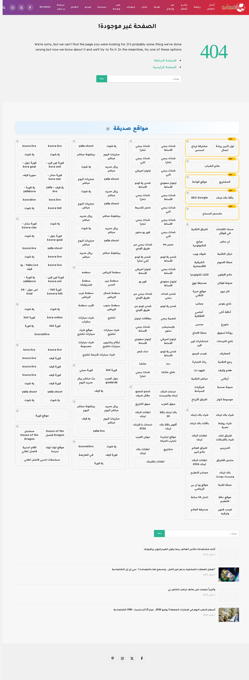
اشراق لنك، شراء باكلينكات (222, 437)
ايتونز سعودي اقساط (165, 184)
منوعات (128, 7)
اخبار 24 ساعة (197, 497)
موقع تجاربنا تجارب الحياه (166, 438)
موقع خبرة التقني (196, 293)
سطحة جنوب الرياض (109, 307)
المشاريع (222, 181)
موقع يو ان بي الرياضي (197, 486)
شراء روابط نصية (222, 425)
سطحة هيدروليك (83, 282)
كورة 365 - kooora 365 (52, 291)
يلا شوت (109, 146)
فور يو (140, 281)
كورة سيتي (83, 370)
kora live (52, 199)
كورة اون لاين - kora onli (52, 164)
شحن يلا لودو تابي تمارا (140, 258)
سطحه (83, 272)
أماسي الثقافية (197, 314)
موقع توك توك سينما (52, 449)
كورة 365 (108, 370)
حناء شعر (140, 351)
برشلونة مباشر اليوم (83, 408)
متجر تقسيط (140, 207)
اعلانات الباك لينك (196, 437)
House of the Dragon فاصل (52, 433)
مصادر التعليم (197, 472)
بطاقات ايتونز (140, 318)
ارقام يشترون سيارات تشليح (109, 344)
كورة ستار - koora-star (26, 225)
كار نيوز (222, 291)
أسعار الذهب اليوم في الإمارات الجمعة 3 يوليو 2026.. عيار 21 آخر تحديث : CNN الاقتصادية (162, 610)
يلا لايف (96, 390)
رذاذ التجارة (197, 362)
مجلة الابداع (197, 332)
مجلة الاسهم (222, 262)
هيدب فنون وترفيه (222, 511)
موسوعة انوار (222, 399)
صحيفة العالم (197, 509)
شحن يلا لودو (166, 306)
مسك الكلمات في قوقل (222, 231)
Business (42, 7)
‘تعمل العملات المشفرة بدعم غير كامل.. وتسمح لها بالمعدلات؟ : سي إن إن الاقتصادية (161, 569)
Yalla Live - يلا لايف (27, 267)
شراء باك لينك (222, 415)
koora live (52, 146)
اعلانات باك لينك (140, 451)
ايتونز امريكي (140, 170)
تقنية (154, 7)
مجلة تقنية (222, 484)
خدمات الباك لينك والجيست (165, 393)
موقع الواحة (196, 181)
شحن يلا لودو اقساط (140, 184)
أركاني (222, 378)
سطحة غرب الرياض (83, 295)
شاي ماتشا (165, 372)
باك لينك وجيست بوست (222, 474)
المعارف (222, 353)
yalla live (96, 431)
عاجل (142, 7)
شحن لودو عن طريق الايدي (140, 308)
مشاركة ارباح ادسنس (197, 148)
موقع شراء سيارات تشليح (83, 332)
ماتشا (140, 363)
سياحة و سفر (58, 7)
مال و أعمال (181, 7)
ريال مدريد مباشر (108, 168)
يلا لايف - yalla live (52, 189)
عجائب (197, 303)
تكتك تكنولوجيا (197, 274)
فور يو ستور (140, 232)
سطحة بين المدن (109, 282)
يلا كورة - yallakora (27, 189)
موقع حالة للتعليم (222, 499)
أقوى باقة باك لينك (165, 426)
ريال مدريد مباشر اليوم (109, 408)
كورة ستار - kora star (52, 177)
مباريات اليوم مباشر (109, 156)
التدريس (222, 448)
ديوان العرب (140, 437)
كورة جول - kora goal (27, 164)
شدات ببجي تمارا (140, 148)
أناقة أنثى (222, 312)
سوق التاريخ (140, 403)
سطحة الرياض (109, 272)
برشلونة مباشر (83, 154)
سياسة (99, 7)
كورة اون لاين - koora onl (52, 279)
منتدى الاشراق (222, 460)
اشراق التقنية (197, 229)
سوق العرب (165, 403)
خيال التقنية (222, 253)
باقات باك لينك (196, 423)
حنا (166, 363)
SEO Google (197, 197)
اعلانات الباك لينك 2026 (196, 462)
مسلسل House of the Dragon (27, 435)
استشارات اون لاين (197, 343)
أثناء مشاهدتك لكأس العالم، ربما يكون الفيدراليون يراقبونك (177, 549)
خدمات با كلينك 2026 (140, 426)
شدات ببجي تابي (140, 160)
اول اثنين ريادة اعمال (222, 148)
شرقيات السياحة (197, 389)
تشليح (109, 317)
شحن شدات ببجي (165, 295)
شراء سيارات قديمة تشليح (96, 354)
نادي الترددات (222, 341)
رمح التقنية (222, 362)
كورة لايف (109, 454)
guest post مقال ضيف (140, 393)
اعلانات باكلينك (153, 461)
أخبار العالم (208, 7)
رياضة (194, 7)
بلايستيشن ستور (165, 328)
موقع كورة (39, 415)
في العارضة (83, 454)
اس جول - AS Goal (26, 291)
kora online (52, 317)
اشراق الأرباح (197, 399)
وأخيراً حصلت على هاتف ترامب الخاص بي (189, 590)
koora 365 (52, 208)
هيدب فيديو (197, 353)
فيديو (85, 7)
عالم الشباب (209, 166)
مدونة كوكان (222, 283)
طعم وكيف (222, 370)
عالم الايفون (222, 274)
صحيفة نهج (196, 283)
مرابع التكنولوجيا (196, 243)
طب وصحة (114, 7)
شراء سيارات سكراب (83, 319)
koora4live (83, 446)
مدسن (197, 324)
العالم (72, 7)
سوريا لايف (26, 175)
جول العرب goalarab (109, 380)
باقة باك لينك (222, 197)
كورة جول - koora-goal (52, 237)
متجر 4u (165, 244)
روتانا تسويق (222, 332)
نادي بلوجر (222, 303)
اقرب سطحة (83, 305)
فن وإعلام (168, 7)
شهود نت (196, 370)
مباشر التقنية (197, 378)
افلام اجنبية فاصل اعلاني (26, 449)
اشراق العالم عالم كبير (197, 449)
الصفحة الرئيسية (162, 67)
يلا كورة (96, 463)
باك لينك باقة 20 (165, 414)
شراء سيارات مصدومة (83, 344)
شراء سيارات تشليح (109, 332)
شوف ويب (196, 253)
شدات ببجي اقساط (165, 148)
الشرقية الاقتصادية (196, 264)
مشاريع (165, 449)
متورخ (222, 324)
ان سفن (222, 241)
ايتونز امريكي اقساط (140, 271)
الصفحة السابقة (162, 60)
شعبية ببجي (165, 318)
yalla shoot (83, 146)
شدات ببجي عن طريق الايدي (140, 246)
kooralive (26, 199)
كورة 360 (26, 317)
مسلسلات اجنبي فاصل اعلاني (39, 459)
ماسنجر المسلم (209, 213)
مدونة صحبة (222, 387)
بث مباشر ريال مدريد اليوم (83, 380)
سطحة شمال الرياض (109, 295)
